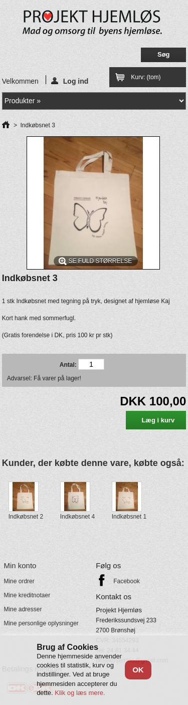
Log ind (70, 80)
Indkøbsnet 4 (77, 516)
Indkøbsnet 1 (129, 516)
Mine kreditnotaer (27, 595)
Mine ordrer (19, 581)
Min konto (20, 565)
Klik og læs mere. (80, 692)
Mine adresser (23, 609)
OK (138, 669)
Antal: (68, 364)
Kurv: (145, 77)
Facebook (126, 581)
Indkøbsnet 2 (26, 516)
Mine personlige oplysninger (41, 623)
